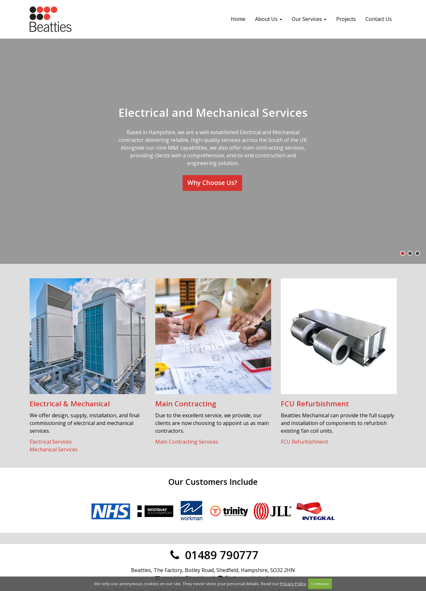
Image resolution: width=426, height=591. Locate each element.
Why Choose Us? (212, 182)
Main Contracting (185, 403)
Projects (346, 19)
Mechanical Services (54, 449)
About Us (268, 19)
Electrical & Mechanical (70, 403)
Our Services (309, 19)
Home (238, 19)
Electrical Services (51, 441)
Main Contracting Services (186, 441)
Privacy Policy (293, 583)
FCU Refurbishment (315, 403)
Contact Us (378, 19)
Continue (320, 583)
